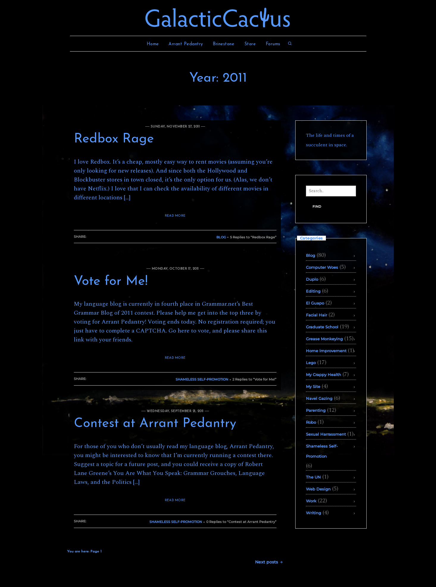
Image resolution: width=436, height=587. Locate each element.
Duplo (312, 279)
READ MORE (175, 216)
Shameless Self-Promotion (202, 379)
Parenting (316, 410)
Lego (311, 362)
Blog (221, 237)
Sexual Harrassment (326, 434)
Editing (313, 291)
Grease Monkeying (324, 338)
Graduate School (322, 326)
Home (153, 44)
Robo (311, 422)
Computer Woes (322, 267)
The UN (313, 477)
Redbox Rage (114, 139)
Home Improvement (326, 350)
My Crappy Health (323, 374)
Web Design (318, 489)
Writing (313, 512)
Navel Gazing (319, 398)
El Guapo (315, 303)
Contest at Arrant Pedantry (155, 423)
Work (311, 501)
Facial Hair (316, 315)
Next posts (269, 562)
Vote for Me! (111, 281)
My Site (313, 386)
